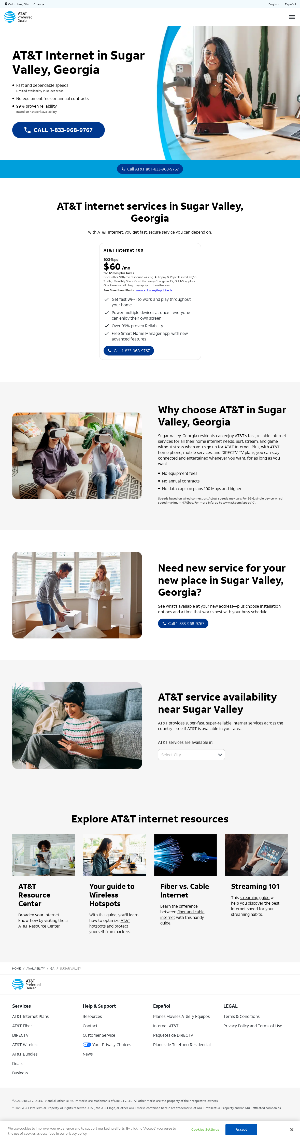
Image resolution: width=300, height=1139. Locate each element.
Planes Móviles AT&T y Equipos (181, 1016)
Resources (92, 1016)
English (273, 4)
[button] (220, 754)
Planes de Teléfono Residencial (182, 1044)
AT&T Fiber (22, 1025)
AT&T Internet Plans (30, 1016)
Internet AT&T (166, 1025)
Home (16, 968)
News (88, 1054)
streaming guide (254, 897)
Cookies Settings (205, 1129)
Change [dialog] (39, 4)
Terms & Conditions (241, 1016)
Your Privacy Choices (107, 1044)
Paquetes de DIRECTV (173, 1035)
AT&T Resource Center (39, 926)
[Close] (291, 1129)
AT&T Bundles (24, 1054)
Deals (17, 1063)
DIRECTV (20, 1035)
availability (35, 968)
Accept (241, 1129)
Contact (90, 1025)
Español (290, 4)
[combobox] (185, 754)
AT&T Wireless (25, 1044)
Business (20, 1072)
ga (52, 968)
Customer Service (99, 1035)
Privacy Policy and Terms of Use (252, 1025)
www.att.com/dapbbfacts (154, 290)
